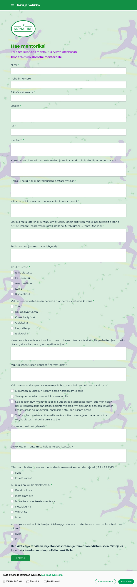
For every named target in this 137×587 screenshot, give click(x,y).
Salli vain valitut (105, 581)
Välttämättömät (12, 581)
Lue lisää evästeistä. (52, 575)
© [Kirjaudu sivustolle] (12, 552)
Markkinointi (52, 581)
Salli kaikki (126, 581)
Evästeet (16, 559)
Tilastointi (32, 581)
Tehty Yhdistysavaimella (57, 559)
